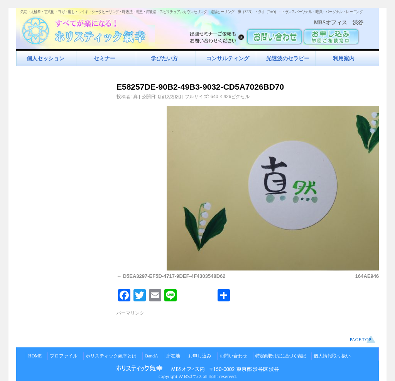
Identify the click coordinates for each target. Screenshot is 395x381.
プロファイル (64, 356)
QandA (151, 356)
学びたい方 (164, 58)
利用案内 (343, 58)
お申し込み (199, 356)
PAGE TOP (360, 339)
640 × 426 (221, 96)
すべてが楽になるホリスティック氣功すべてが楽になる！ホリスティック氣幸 (87, 29)
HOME (35, 356)
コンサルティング (227, 58)
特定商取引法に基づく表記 (280, 356)
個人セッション (45, 58)
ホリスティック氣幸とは (111, 356)
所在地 (173, 356)
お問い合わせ (233, 356)
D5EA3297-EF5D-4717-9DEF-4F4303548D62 (174, 276)
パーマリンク (130, 313)
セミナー (104, 58)
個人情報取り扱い (332, 356)
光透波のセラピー (287, 58)
